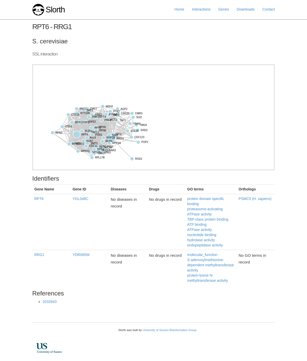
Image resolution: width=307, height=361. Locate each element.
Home (179, 9)
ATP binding (197, 224)
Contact (268, 9)
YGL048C (80, 199)
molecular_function (202, 255)
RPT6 (39, 199)
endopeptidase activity (205, 245)
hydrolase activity (201, 240)
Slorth (55, 9)
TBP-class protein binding (208, 219)
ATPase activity (199, 230)
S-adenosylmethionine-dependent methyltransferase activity (210, 265)
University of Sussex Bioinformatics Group (169, 330)
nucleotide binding (201, 235)
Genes (223, 9)
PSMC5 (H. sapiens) (255, 199)
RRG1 (39, 255)
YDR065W (81, 255)
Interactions (201, 9)
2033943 (50, 302)
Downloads (245, 9)
